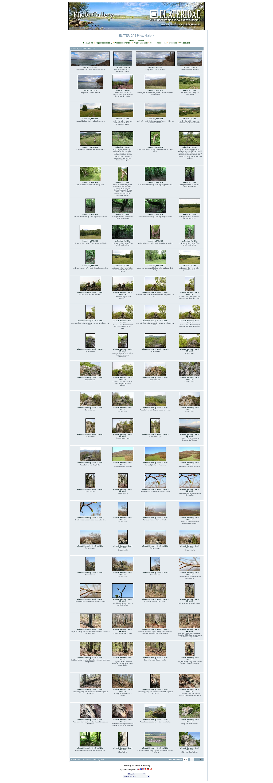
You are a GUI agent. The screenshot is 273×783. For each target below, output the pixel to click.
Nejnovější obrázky (104, 43)
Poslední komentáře (122, 43)
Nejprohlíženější (141, 43)
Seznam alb (88, 43)
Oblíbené (173, 43)
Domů (131, 41)
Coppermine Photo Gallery (141, 766)
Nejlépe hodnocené (158, 43)
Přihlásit (140, 41)
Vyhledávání (184, 43)
